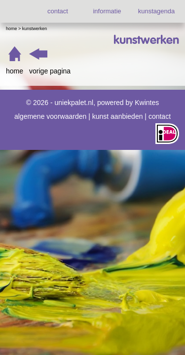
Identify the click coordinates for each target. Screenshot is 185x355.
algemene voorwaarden (50, 116)
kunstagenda (156, 11)
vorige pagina (50, 71)
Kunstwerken (34, 28)
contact (57, 11)
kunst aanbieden (117, 116)
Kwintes (147, 102)
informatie (107, 11)
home (14, 71)
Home (11, 28)
